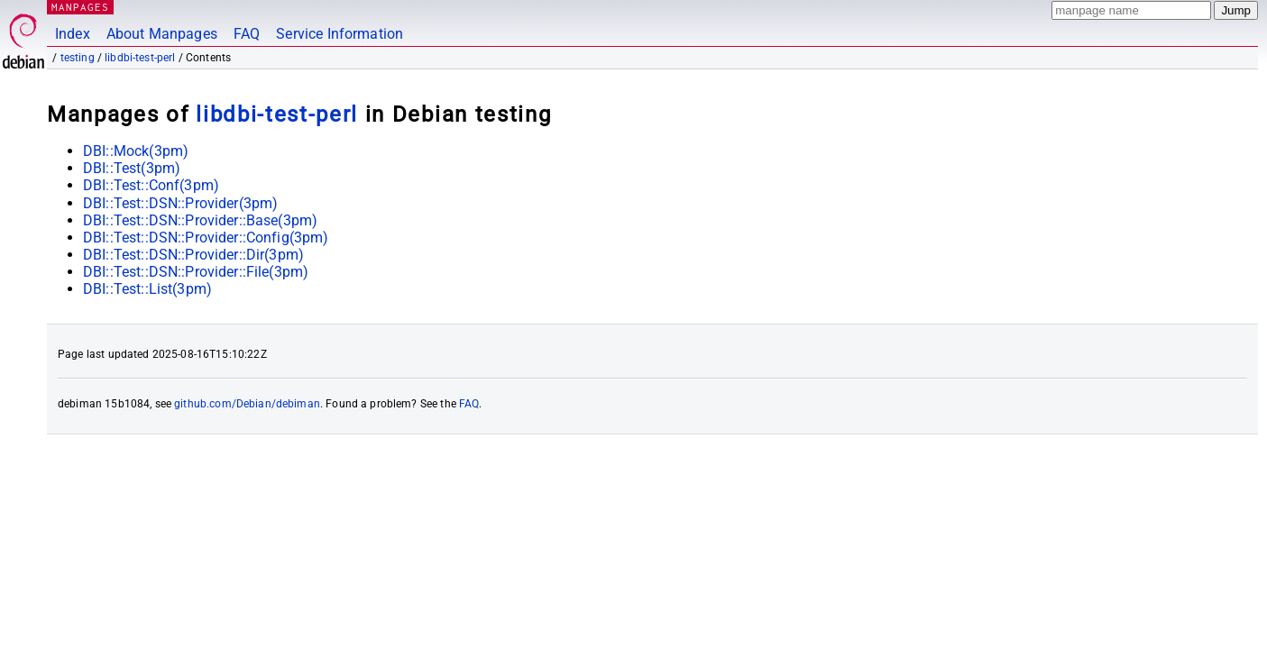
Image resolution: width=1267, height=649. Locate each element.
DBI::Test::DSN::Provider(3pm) (180, 203)
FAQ (247, 33)
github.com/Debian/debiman (247, 404)
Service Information (339, 33)
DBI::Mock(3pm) (135, 151)
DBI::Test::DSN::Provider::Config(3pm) (206, 237)
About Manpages (161, 33)
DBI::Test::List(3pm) (147, 288)
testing (77, 57)
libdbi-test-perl (140, 57)
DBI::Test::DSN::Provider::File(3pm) (195, 271)
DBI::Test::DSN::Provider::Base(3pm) (200, 220)
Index (72, 33)
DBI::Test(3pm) (131, 168)
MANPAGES (80, 7)
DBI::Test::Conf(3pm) (151, 185)
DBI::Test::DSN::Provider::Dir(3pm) (193, 254)
